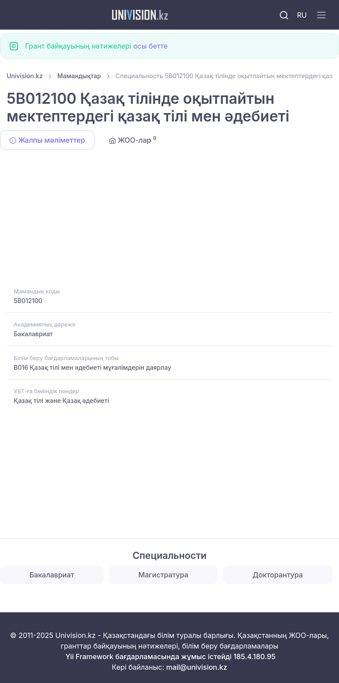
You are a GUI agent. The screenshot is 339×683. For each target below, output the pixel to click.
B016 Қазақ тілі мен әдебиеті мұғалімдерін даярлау (92, 367)
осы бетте (150, 46)
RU (302, 15)
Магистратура (163, 574)
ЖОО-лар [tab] (133, 139)
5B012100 (28, 300)
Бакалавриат (33, 334)
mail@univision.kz (196, 667)
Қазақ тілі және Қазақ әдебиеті (61, 400)
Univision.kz (25, 76)
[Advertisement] (169, 220)
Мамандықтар (79, 76)
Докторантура (277, 574)
